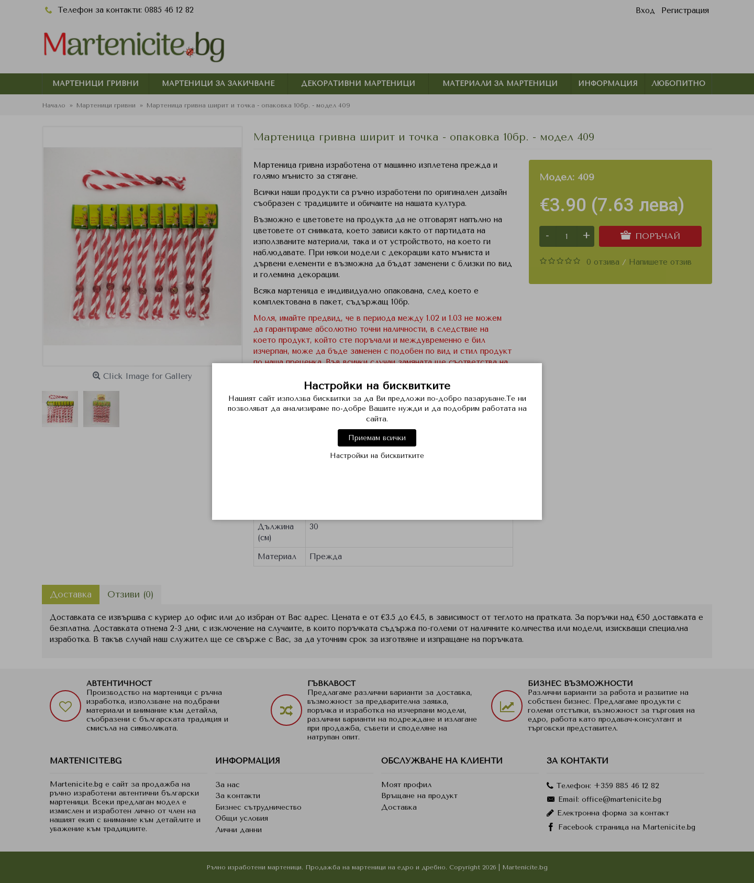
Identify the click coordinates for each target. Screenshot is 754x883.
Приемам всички (377, 438)
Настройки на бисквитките (377, 456)
